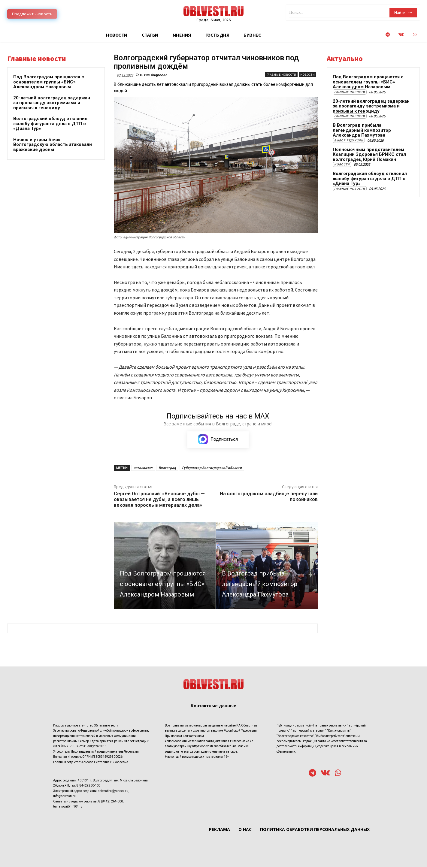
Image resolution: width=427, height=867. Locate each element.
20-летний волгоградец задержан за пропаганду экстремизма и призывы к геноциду (51, 102)
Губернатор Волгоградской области (212, 467)
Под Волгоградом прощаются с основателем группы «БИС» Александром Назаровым (48, 81)
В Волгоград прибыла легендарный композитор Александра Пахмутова (362, 130)
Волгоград (167, 467)
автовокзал (143, 467)
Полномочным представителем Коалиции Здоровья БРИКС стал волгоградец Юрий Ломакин (369, 154)
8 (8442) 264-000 (110, 801)
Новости (307, 74)
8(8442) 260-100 (88, 785)
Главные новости (281, 74)
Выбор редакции (348, 140)
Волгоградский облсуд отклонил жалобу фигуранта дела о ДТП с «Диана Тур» (50, 123)
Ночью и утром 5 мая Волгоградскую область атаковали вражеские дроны (52, 144)
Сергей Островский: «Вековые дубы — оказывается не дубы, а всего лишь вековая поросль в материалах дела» (159, 499)
